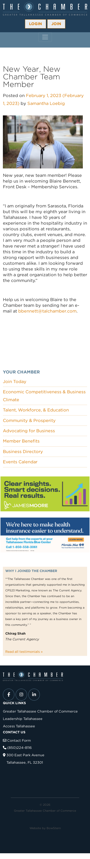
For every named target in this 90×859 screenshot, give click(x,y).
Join (56, 24)
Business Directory (23, 451)
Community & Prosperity (29, 420)
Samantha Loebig (46, 103)
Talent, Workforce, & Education (36, 409)
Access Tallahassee (19, 726)
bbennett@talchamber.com (47, 310)
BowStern (54, 828)
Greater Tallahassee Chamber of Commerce (40, 711)
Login (35, 24)
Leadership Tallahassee (22, 719)
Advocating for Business (29, 430)
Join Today (14, 381)
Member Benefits (21, 440)
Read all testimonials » (24, 652)
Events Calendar (20, 461)
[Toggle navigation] (45, 37)
